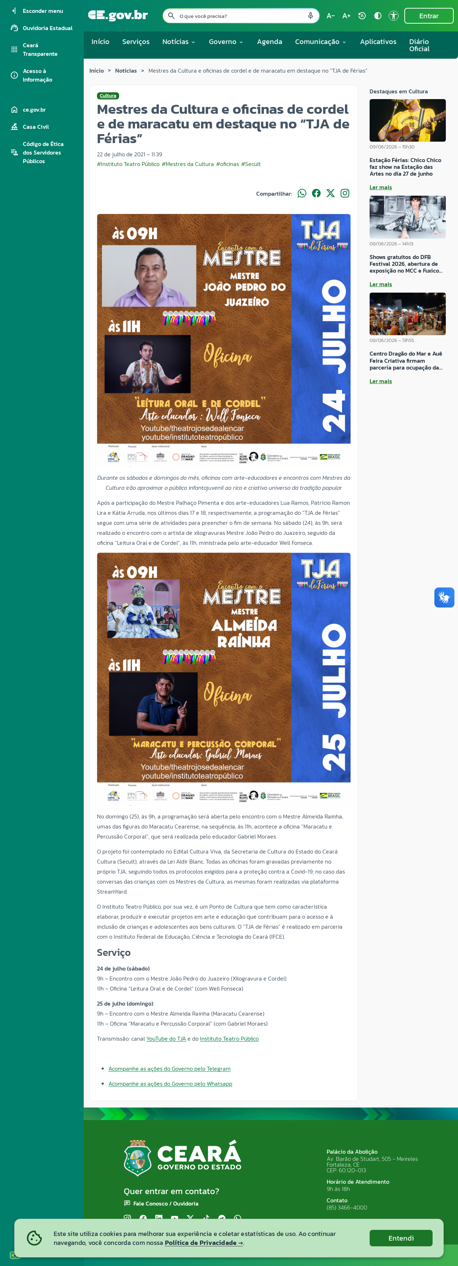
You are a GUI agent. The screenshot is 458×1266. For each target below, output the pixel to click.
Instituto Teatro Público (229, 1038)
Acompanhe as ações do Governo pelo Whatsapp (170, 1083)
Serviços (136, 41)
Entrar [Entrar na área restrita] (429, 15)
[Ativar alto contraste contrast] (378, 15)
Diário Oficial (419, 45)
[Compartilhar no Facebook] (316, 193)
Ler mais (381, 187)
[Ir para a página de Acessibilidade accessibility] (394, 16)
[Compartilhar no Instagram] (345, 193)
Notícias (126, 70)
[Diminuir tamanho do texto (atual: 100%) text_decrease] (331, 15)
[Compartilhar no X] (330, 193)
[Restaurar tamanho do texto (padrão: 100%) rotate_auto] (362, 15)
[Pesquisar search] (171, 16)
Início (100, 41)
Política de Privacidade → (204, 1242)
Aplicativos (378, 41)
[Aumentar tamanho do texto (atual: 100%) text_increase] (346, 15)
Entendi (401, 1238)
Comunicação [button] (321, 41)
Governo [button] (226, 41)
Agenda (269, 41)
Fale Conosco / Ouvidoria (166, 1203)
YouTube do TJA (166, 1038)
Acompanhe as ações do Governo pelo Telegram (169, 1068)
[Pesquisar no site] (241, 16)
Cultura (108, 95)
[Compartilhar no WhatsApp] (302, 193)
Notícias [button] (179, 41)
